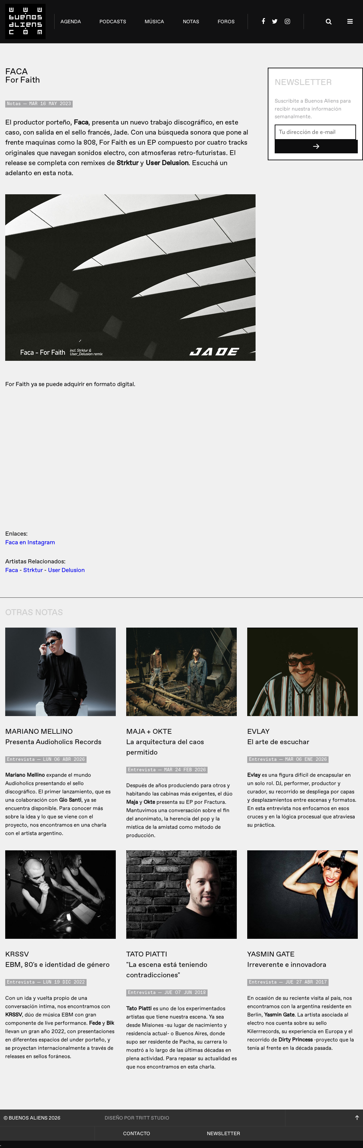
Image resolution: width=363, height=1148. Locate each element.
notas (191, 22)
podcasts (112, 22)
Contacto (136, 1134)
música (154, 22)
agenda (70, 22)
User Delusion (66, 570)
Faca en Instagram (30, 542)
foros (226, 22)
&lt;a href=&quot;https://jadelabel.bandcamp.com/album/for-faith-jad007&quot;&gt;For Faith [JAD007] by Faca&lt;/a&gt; (130, 458)
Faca (11, 570)
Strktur (33, 570)
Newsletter (223, 1134)
